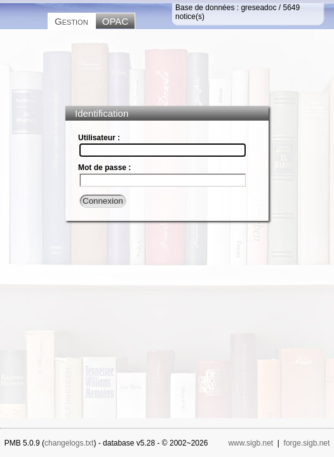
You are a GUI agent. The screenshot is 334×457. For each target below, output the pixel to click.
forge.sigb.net (307, 443)
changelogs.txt (68, 443)
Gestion (71, 21)
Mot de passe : (104, 167)
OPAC (115, 21)
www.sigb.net (250, 443)
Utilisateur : (99, 137)
